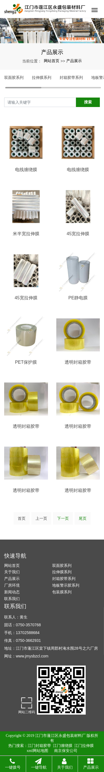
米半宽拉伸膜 (26, 233)
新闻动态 (12, 592)
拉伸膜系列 (41, 77)
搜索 (88, 102)
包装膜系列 (62, 592)
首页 (22, 518)
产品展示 (74, 61)
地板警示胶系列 (65, 585)
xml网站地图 (37, 751)
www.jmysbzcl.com (32, 656)
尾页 (83, 518)
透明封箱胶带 (78, 362)
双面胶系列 (14, 77)
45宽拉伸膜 (78, 233)
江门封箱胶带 (39, 746)
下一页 (63, 518)
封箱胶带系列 (71, 77)
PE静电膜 (78, 297)
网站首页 (51, 61)
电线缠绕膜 (26, 169)
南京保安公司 (65, 751)
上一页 (41, 518)
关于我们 (12, 572)
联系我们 (12, 598)
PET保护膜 (26, 362)
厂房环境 (12, 585)
